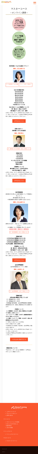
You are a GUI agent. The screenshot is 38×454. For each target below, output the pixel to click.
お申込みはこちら (19, 121)
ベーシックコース (7, 431)
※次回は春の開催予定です (19, 339)
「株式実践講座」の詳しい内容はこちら (19, 232)
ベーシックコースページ (12, 434)
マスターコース (7, 437)
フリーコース (6, 419)
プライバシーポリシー (11, 413)
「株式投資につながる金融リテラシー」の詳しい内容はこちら (19, 85)
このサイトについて (11, 411)
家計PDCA (9, 425)
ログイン (3, 451)
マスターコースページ (11, 440)
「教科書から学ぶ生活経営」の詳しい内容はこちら (19, 148)
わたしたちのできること (12, 423)
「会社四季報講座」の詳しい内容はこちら (19, 291)
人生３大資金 (9, 427)
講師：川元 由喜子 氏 (19, 202)
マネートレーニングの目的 (12, 422)
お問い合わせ (9, 415)
